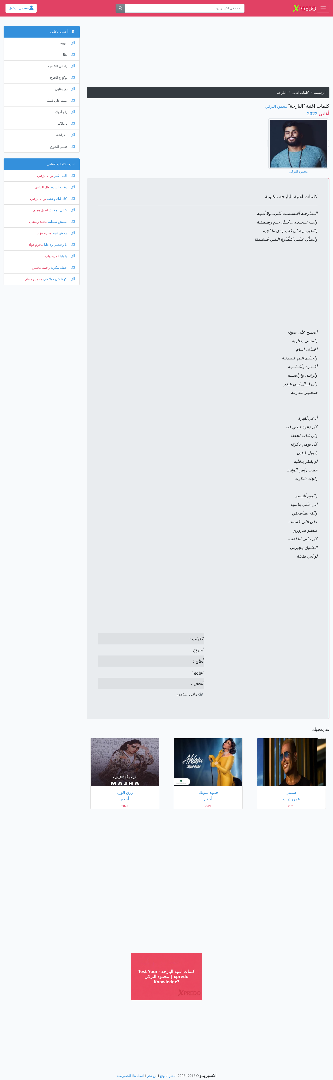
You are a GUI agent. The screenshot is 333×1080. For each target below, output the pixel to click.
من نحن (151, 1076)
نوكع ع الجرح (62, 78)
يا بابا (67, 256)
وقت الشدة (62, 187)
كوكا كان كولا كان (59, 279)
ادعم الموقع (168, 1076)
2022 (318, 114)
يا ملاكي (65, 124)
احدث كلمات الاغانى (61, 164)
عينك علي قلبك (61, 101)
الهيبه (67, 43)
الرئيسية (320, 93)
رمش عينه (63, 233)
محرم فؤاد (44, 233)
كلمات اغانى (300, 93)
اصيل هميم (40, 210)
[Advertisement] (208, 53)
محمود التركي (276, 106)
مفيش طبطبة (61, 222)
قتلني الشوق (62, 147)
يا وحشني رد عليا (59, 245)
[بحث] (120, 8)
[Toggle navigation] (323, 8)
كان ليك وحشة (60, 199)
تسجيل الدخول (21, 8)
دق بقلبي (65, 89)
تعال (68, 55)
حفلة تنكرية (62, 268)
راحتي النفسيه (61, 66)
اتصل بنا (138, 1076)
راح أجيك (65, 112)
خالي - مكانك (61, 210)
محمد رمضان (38, 222)
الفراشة (65, 135)
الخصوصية (124, 1076)
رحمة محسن (41, 268)
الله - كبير (64, 176)
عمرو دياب (52, 256)
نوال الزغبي (45, 176)
